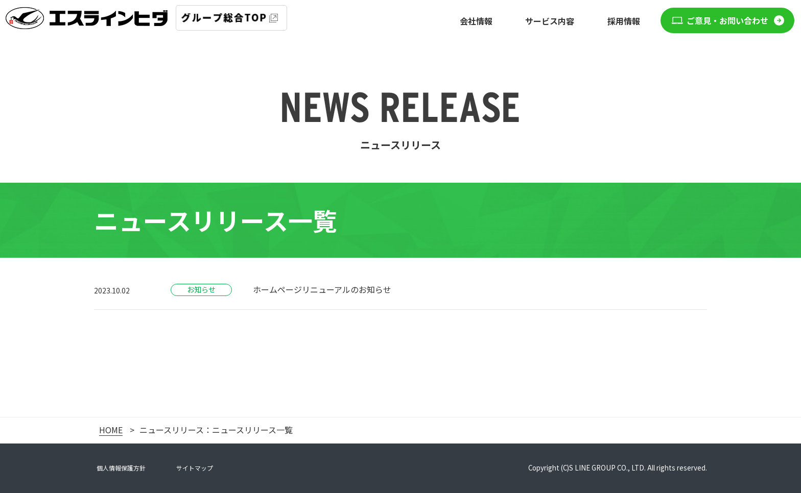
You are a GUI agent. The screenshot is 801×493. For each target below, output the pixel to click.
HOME (111, 430)
